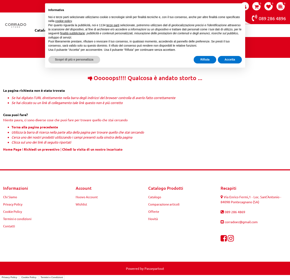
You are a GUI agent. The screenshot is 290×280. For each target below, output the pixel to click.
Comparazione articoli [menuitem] (164, 204)
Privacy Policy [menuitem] (12, 204)
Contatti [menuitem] (9, 226)
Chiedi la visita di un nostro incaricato (92, 149)
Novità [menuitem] (153, 219)
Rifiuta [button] (205, 59)
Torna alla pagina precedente (34, 127)
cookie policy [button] (63, 21)
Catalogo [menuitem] (154, 197)
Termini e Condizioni (52, 277)
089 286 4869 (235, 212)
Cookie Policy (28, 277)
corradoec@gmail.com (241, 222)
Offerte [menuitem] (153, 211)
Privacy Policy (9, 277)
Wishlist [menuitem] (81, 204)
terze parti (112, 25)
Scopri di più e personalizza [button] (74, 59)
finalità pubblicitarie (72, 33)
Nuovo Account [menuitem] (87, 197)
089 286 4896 (269, 18)
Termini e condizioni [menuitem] (17, 219)
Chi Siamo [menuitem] (10, 197)
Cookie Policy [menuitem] (12, 211)
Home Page (12, 149)
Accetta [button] (230, 59)
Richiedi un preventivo (42, 149)
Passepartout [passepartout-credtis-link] (154, 268)
